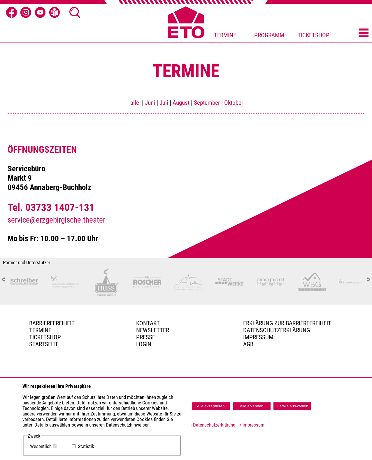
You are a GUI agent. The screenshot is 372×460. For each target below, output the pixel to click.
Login (143, 344)
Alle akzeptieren (211, 406)
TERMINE (225, 35)
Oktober (233, 102)
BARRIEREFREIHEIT (52, 323)
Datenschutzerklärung (276, 330)
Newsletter (152, 330)
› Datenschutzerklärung (212, 425)
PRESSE (145, 337)
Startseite (44, 344)
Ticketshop (45, 337)
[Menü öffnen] (363, 33)
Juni (150, 102)
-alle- (135, 102)
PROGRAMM (269, 35)
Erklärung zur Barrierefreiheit (287, 323)
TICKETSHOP (313, 35)
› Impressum (250, 425)
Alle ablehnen (252, 406)
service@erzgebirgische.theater (56, 220)
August (181, 102)
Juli (163, 102)
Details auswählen (292, 406)
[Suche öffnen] (74, 12)
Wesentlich (41, 446)
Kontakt (148, 323)
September (207, 102)
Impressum (258, 337)
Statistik (86, 446)
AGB (248, 344)
